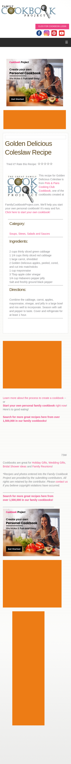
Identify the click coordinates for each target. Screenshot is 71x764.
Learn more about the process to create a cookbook (33, 397)
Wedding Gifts (56, 462)
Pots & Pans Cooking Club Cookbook (49, 187)
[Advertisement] (34, 119)
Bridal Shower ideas (15, 466)
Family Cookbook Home (28, 12)
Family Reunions (42, 466)
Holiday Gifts (39, 462)
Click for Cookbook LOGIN (52, 26)
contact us (62, 481)
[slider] (45, 163)
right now (34, 405)
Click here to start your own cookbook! (27, 212)
